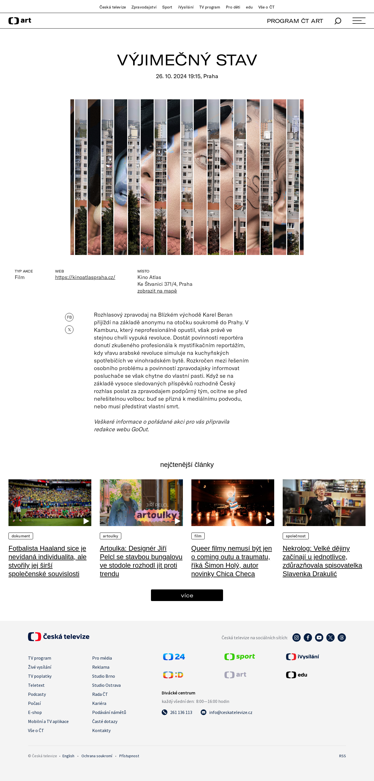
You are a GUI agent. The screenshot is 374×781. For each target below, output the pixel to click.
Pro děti (233, 7)
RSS (342, 755)
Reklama (100, 667)
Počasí (34, 703)
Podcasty (37, 694)
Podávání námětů (109, 712)
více (187, 595)
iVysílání (186, 7)
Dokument (21, 535)
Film (198, 535)
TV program (209, 7)
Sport (167, 7)
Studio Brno (103, 676)
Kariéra (99, 703)
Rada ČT (100, 694)
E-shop (35, 712)
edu (249, 7)
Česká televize (113, 7)
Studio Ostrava (106, 685)
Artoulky (110, 535)
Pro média (102, 658)
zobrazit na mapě (157, 290)
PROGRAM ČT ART (295, 20)
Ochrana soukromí (96, 755)
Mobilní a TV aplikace (48, 721)
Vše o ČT (266, 7)
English (68, 755)
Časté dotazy (104, 721)
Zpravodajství (144, 7)
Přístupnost (129, 755)
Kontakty (101, 730)
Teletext (36, 685)
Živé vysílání (39, 667)
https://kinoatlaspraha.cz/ (85, 277)
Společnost (296, 535)
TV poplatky (39, 676)
